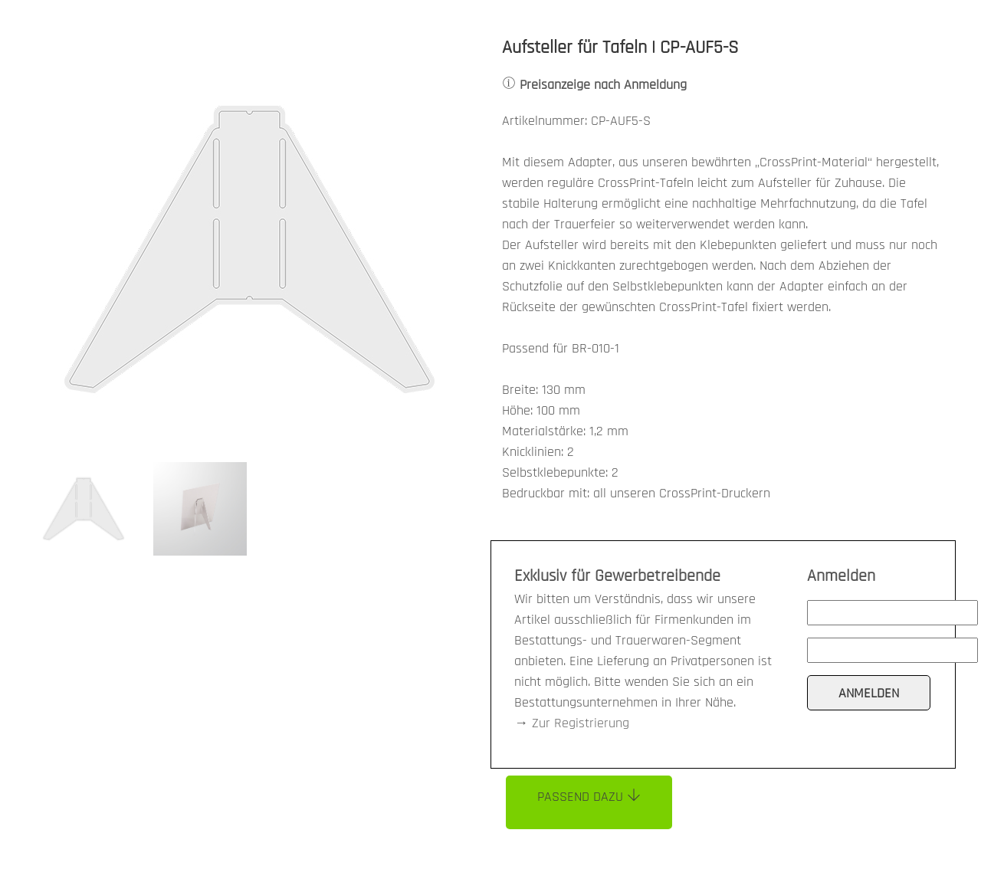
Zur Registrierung (580, 723)
